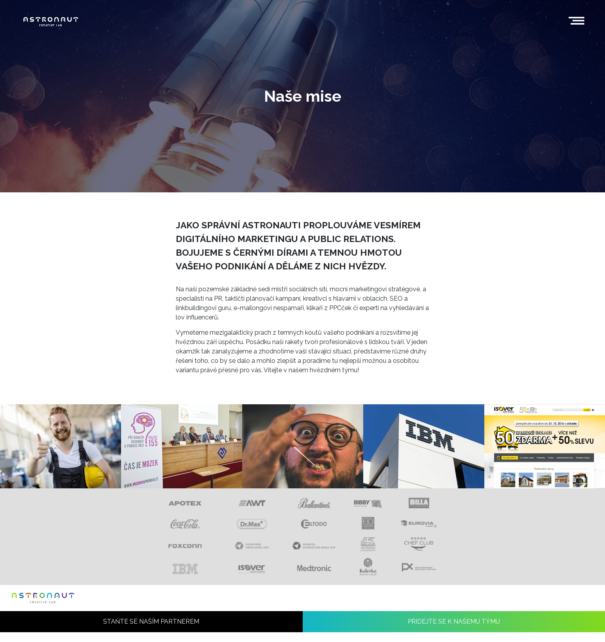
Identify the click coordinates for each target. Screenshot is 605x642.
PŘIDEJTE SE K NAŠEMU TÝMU (454, 631)
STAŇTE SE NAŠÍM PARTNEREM (151, 631)
